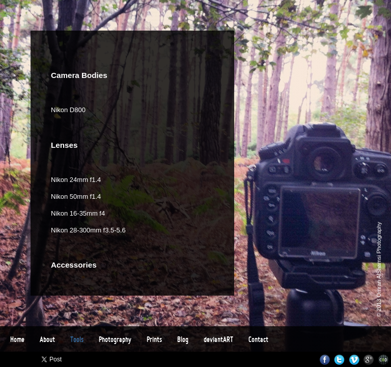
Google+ (369, 359)
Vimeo (354, 359)
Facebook (324, 359)
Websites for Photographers (383, 359)
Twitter (339, 359)
